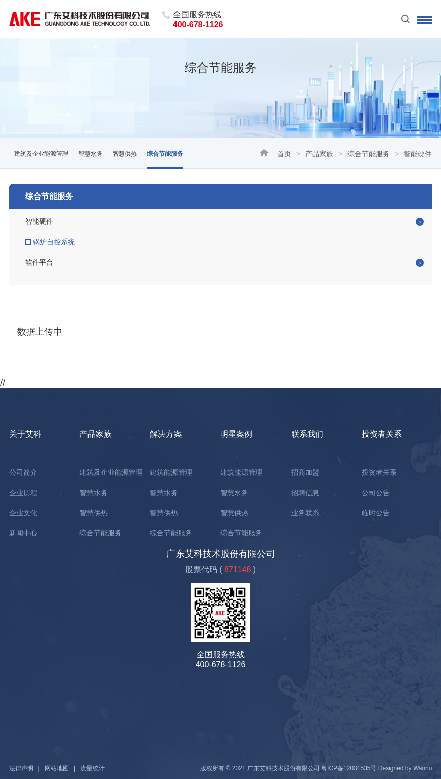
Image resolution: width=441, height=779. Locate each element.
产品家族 (319, 154)
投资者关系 (382, 434)
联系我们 (307, 434)
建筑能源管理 (171, 472)
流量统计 (92, 768)
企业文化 (23, 513)
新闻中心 (23, 533)
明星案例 (236, 434)
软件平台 (39, 262)
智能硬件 (39, 221)
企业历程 (23, 493)
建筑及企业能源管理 (41, 153)
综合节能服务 (368, 154)
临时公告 (376, 513)
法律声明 (21, 768)
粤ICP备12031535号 (348, 768)
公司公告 (376, 493)
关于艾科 (25, 434)
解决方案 (166, 434)
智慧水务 (90, 153)
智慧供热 (125, 153)
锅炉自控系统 (54, 242)
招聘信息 (305, 493)
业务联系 (305, 513)
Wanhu (422, 768)
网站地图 (57, 768)
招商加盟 (305, 472)
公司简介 (23, 472)
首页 (284, 154)
